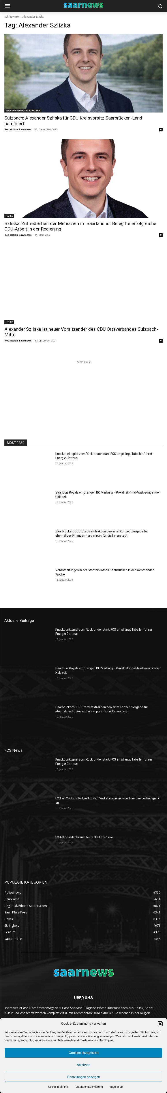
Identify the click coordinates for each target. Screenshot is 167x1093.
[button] (160, 1024)
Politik (9, 216)
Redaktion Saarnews (18, 129)
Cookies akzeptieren (83, 1053)
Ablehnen (83, 1065)
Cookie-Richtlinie (58, 1086)
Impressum (117, 1086)
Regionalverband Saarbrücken (23, 110)
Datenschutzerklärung (89, 1086)
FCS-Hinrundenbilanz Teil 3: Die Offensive (84, 837)
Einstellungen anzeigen (83, 1077)
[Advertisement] (84, 391)
